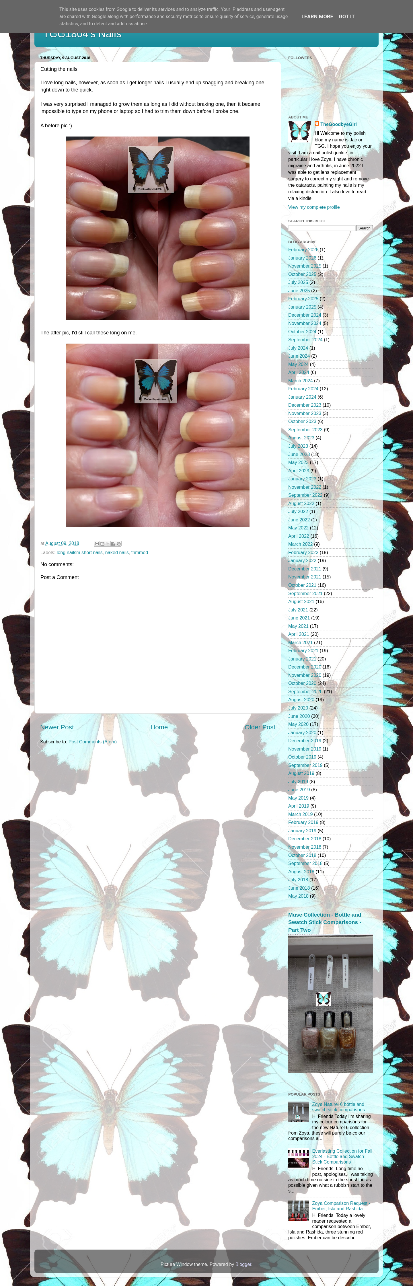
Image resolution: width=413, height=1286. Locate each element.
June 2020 (299, 716)
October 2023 (302, 421)
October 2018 (302, 855)
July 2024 (298, 347)
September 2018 (305, 863)
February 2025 (303, 298)
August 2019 (301, 773)
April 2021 (298, 634)
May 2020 (298, 724)
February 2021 (303, 650)
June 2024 (299, 355)
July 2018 (298, 879)
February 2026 (303, 249)
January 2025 (302, 306)
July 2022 (298, 511)
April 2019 (298, 805)
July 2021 (298, 609)
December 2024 (304, 314)
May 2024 (298, 364)
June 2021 (299, 617)
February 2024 (303, 388)
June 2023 (299, 454)
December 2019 (304, 740)
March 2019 (300, 814)
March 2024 (300, 380)
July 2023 (298, 446)
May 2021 (298, 626)
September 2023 (305, 429)
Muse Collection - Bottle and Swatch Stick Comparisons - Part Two (324, 922)
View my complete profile (314, 207)
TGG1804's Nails (82, 34)
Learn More (317, 16)
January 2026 (302, 257)
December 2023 (304, 405)
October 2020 (302, 683)
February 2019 (303, 822)
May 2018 (298, 896)
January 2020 (302, 732)
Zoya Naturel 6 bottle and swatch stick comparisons (338, 1107)
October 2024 (302, 331)
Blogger (243, 1264)
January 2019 (302, 830)
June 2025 (299, 290)
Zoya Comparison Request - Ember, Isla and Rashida (341, 1206)
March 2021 (300, 642)
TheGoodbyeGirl (338, 124)
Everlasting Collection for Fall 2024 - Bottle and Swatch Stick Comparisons (342, 1156)
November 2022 (304, 487)
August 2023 (301, 437)
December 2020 (304, 666)
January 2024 (302, 397)
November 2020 (304, 675)
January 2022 (302, 560)
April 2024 (298, 372)
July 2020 (298, 707)
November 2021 (304, 576)
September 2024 (305, 339)
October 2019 (302, 756)
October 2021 (302, 585)
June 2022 (299, 519)
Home (159, 727)
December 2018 (304, 838)
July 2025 (298, 282)
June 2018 (299, 888)
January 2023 (302, 478)
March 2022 (300, 544)
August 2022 (301, 503)
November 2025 (304, 265)
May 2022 (298, 527)
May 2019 (298, 797)
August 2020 (301, 699)
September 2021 (305, 593)
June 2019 (299, 789)
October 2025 (302, 274)
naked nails (117, 552)
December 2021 (304, 568)
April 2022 (298, 536)
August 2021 (301, 601)
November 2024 (304, 323)
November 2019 (304, 748)
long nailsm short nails (80, 552)
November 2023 (304, 413)
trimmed (139, 552)
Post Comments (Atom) (93, 741)
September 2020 (305, 691)
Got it (347, 16)
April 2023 (298, 470)
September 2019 (305, 765)
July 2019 (298, 781)
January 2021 (302, 658)
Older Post (260, 727)
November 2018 (304, 846)
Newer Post (57, 727)
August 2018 (301, 871)
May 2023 (298, 462)
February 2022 (303, 552)
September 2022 (305, 495)
